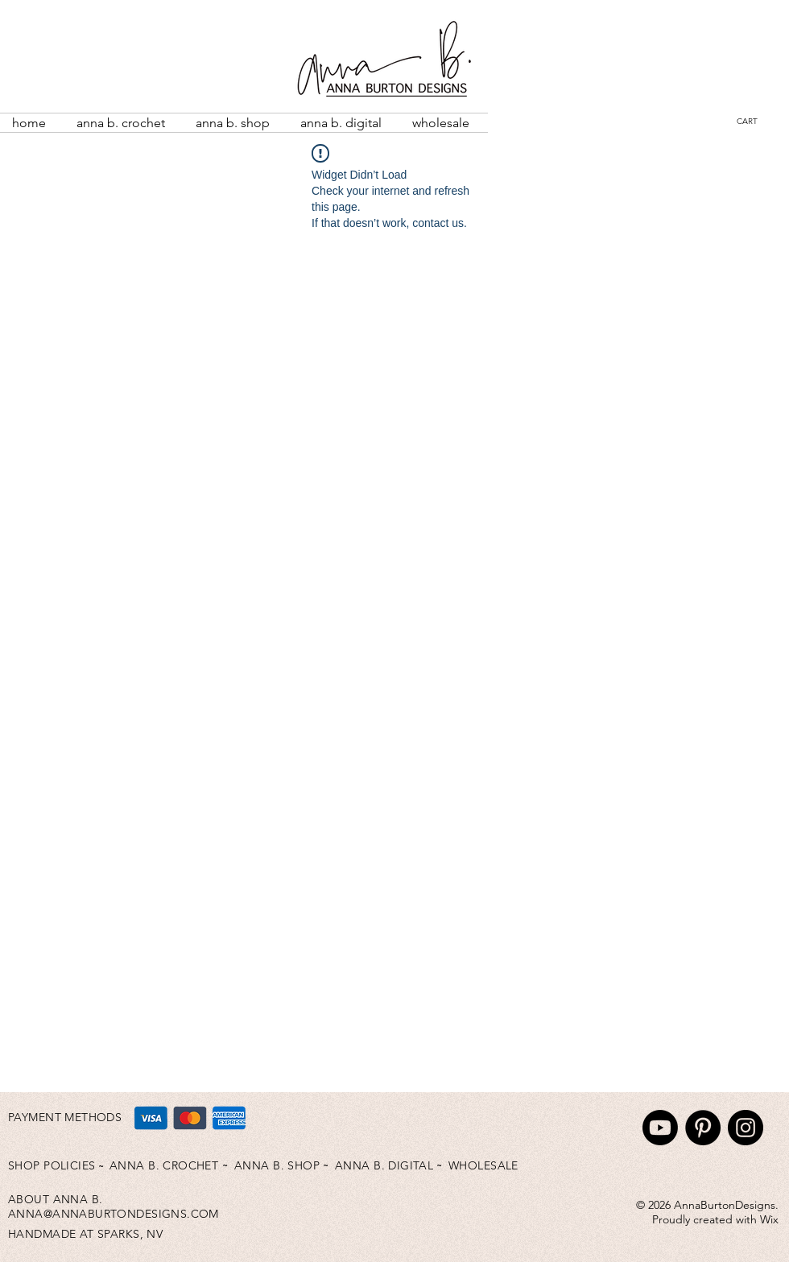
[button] (759, 121)
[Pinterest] (703, 1127)
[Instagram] (745, 1127)
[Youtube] (660, 1127)
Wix (769, 1219)
